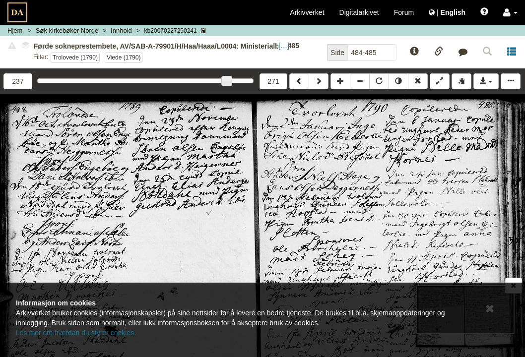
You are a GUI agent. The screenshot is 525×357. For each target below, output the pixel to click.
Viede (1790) (124, 57)
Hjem (14, 30)
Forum (404, 12)
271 (273, 81)
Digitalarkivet (359, 12)
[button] (510, 12)
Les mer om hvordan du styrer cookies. (76, 333)
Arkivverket (307, 12)
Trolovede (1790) (75, 57)
